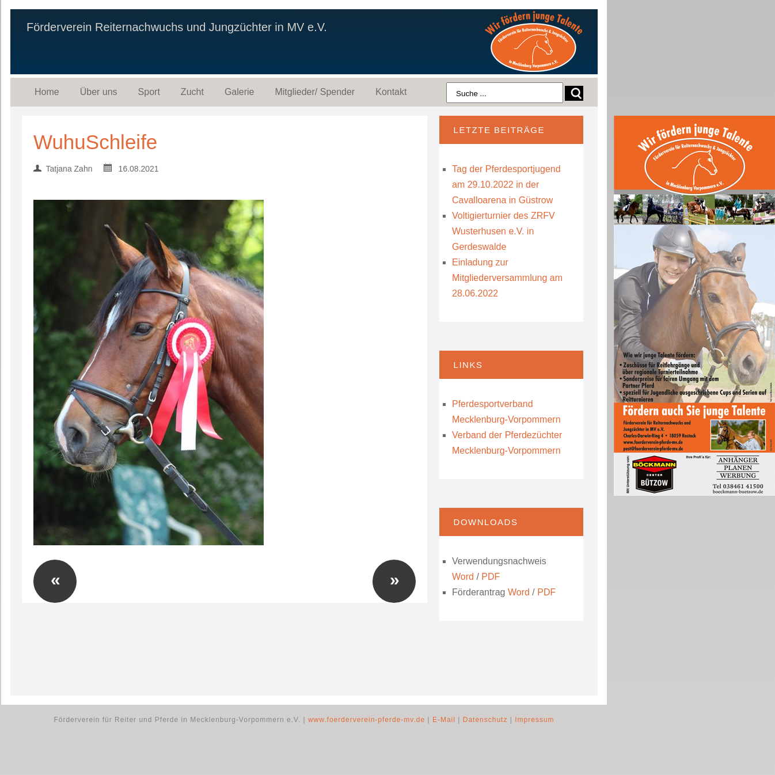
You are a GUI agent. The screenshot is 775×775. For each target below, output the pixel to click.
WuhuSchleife (95, 142)
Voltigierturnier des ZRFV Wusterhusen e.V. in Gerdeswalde (503, 231)
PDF (490, 577)
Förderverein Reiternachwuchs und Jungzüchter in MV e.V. (176, 27)
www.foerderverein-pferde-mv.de (366, 720)
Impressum (534, 720)
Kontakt (391, 92)
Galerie (239, 92)
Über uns (98, 92)
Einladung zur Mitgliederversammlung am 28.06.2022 (507, 277)
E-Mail (443, 720)
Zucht (192, 92)
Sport (149, 92)
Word (463, 577)
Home (47, 92)
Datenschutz (485, 720)
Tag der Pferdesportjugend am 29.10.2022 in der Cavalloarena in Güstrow (506, 184)
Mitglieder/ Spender (315, 92)
